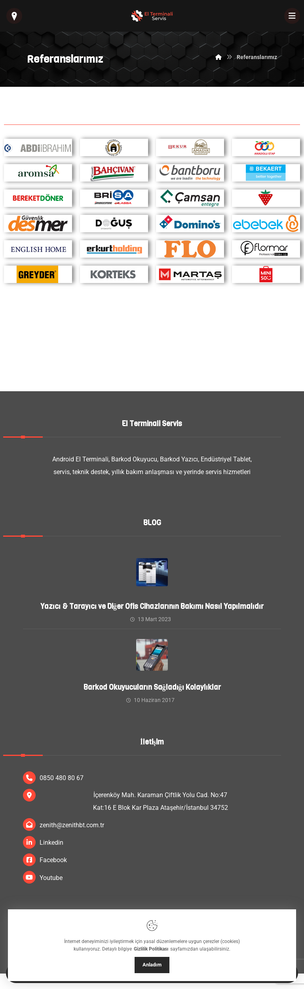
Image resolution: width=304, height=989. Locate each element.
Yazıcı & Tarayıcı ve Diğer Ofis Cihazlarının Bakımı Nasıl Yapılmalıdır (152, 606)
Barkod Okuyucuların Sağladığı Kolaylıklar (152, 687)
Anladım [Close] (152, 965)
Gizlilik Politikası (151, 949)
